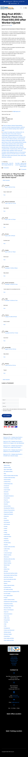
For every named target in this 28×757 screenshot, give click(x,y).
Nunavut (5, 583)
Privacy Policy (14, 661)
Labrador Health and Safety (9, 546)
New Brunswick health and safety (10, 573)
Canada (3, 133)
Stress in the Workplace (9, 609)
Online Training (14, 657)
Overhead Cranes (7, 587)
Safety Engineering (10, 152)
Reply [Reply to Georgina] (4, 194)
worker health (7, 155)
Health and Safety (7, 536)
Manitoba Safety (7, 561)
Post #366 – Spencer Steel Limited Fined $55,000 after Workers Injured (20, 165)
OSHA (15, 150)
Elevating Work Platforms (9, 508)
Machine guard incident (16, 140)
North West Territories (8, 577)
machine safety (18, 147)
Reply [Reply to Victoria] (4, 275)
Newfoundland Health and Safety (10, 575)
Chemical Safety (7, 479)
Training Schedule (13, 3)
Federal (5, 528)
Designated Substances (9, 495)
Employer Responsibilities (16, 125)
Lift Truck (6, 550)
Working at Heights (8, 634)
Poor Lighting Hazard (8, 595)
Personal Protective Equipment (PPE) (11, 591)
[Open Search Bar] (21, 8)
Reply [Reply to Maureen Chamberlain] (4, 211)
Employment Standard (6, 127)
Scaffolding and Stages (8, 605)
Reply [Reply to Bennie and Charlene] (4, 292)
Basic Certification (16, 132)
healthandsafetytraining (13, 135)
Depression (6, 493)
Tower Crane (6, 615)
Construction (6, 485)
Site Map (14, 664)
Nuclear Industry (7, 581)
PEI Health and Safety (8, 589)
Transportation (7, 620)
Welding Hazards (7, 632)
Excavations (6, 520)
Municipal (6, 571)
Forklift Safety (7, 534)
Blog (4, 125)
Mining (5, 567)
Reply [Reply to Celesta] (4, 324)
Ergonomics (6, 516)
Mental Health (7, 565)
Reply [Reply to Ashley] (4, 340)
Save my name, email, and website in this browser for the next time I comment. (14, 410)
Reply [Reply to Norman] (4, 243)
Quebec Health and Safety (9, 599)
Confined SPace (7, 481)
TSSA (3, 155)
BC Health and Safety (8, 471)
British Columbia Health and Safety (11, 475)
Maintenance (6, 556)
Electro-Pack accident (12, 133)
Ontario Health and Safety (9, 585)
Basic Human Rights (8, 469)
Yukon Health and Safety (9, 638)
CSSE (6, 133)
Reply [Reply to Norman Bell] (4, 356)
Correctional (6, 487)
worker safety (20, 155)
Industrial (6, 128)
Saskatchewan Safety (8, 603)
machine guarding (15, 142)
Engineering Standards (15, 127)
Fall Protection (7, 522)
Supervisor (6, 611)
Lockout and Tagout (8, 552)
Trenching (6, 622)
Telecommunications (8, 613)
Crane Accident (7, 489)
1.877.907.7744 (16, 697)
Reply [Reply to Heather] (4, 259)
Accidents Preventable (7, 132)
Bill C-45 (22, 132)
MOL (23, 147)
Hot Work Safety (7, 542)
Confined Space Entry (8, 483)
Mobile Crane (6, 569)
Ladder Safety (7, 548)
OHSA (19, 148)
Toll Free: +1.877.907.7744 (19, 1)
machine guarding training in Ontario (12, 145)
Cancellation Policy (14, 660)
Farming (5, 526)
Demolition (6, 491)
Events (5, 518)
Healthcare (6, 538)
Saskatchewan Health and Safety (10, 601)
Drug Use (6, 500)
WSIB (25, 155)
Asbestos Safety (7, 467)
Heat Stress (6, 540)
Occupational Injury (13, 148)
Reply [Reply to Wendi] (4, 227)
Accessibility (14, 663)
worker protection (13, 155)
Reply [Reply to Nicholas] (4, 373)
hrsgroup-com (15, 137)
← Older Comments (6, 180)
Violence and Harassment (9, 630)
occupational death (5, 148)
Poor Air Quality (7, 593)
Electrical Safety (7, 506)
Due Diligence (8, 125)
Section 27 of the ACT (20, 153)
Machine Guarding (12, 128)
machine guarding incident (11, 143)
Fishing (5, 532)
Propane (5, 597)
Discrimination (7, 498)
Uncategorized (7, 628)
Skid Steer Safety (7, 607)
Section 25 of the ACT (11, 153)
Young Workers (7, 636)
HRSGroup (10, 137)
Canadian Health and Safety (9, 477)
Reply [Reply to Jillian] (4, 308)
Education (6, 504)
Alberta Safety (7, 465)
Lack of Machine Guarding (11, 138)
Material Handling (7, 563)
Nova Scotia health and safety (10, 579)
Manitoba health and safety (9, 559)
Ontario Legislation (10, 150)
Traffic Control (7, 618)
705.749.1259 (15, 695)
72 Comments (6, 167)
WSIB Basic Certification (6, 157)
